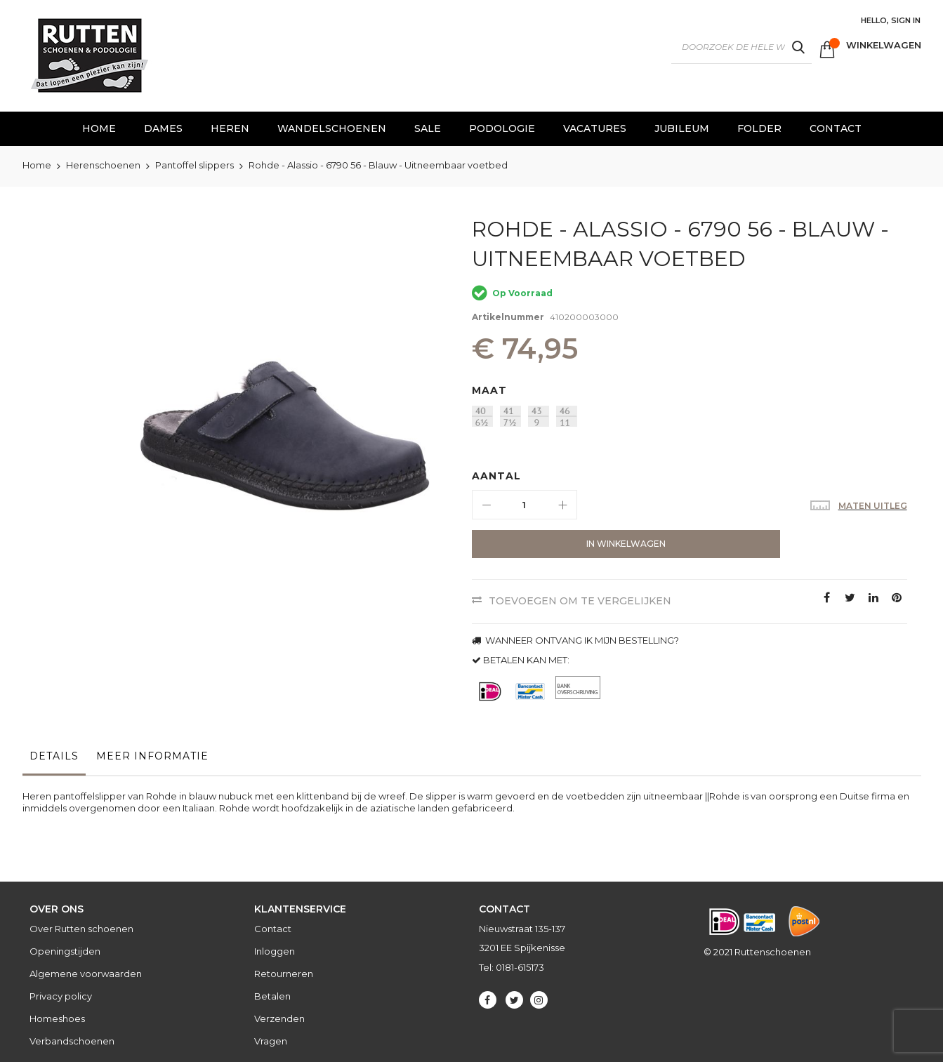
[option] (482, 416)
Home (36, 165)
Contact (272, 928)
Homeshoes (57, 1018)
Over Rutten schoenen (81, 928)
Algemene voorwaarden (85, 973)
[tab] (54, 759)
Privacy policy (60, 996)
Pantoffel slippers (194, 165)
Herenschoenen (103, 165)
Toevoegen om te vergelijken (580, 601)
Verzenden (279, 1018)
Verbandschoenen (71, 1041)
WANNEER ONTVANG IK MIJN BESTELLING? (575, 640)
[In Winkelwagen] (575, 544)
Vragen (270, 1041)
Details (54, 756)
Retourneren (283, 973)
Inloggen (274, 951)
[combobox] (741, 47)
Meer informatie (152, 756)
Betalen (272, 996)
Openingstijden (64, 951)
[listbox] (693, 418)
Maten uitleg (872, 505)
